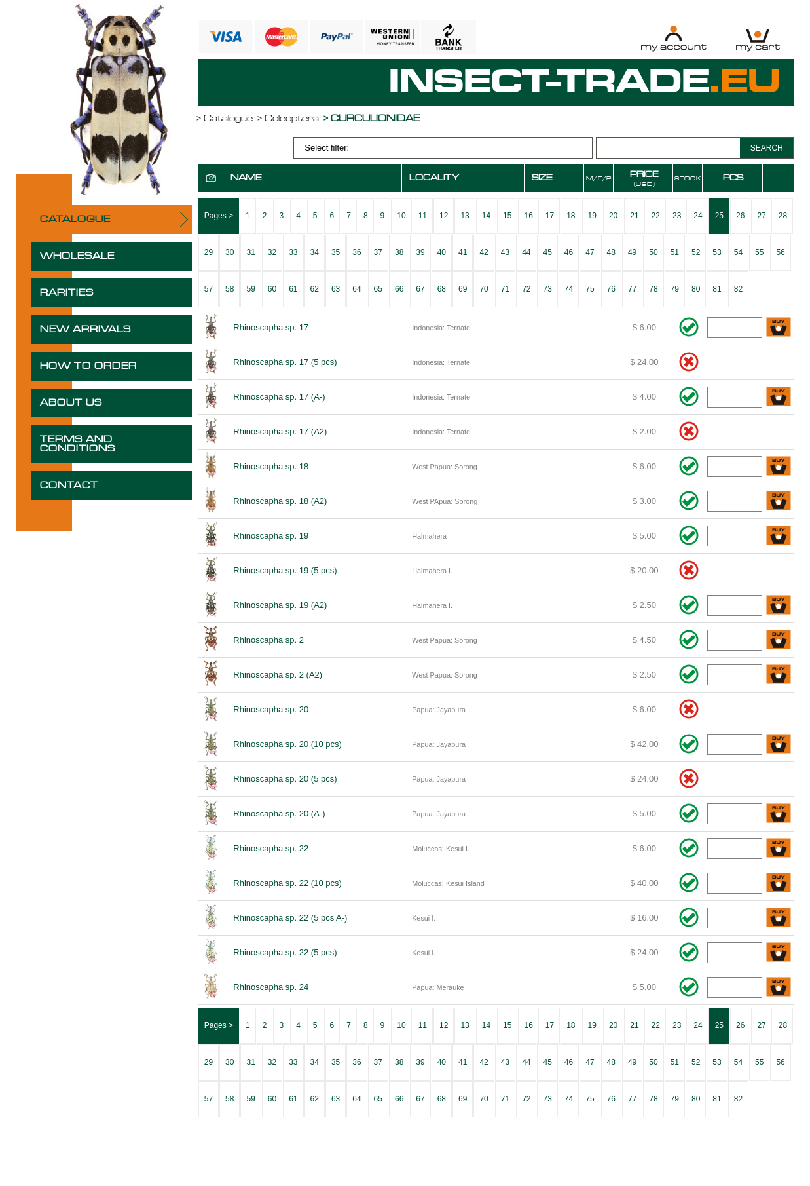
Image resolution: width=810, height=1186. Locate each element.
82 (738, 289)
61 (293, 289)
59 (250, 289)
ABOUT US (71, 403)
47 (589, 252)
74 (568, 289)
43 (505, 252)
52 (695, 252)
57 (208, 289)
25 (719, 215)
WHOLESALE (77, 256)
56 (780, 252)
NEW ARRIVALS (85, 329)
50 (653, 252)
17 (549, 215)
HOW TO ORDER (88, 366)
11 (422, 215)
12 (443, 215)
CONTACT (69, 485)
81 (716, 289)
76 (611, 289)
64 (356, 289)
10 (401, 215)
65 (378, 289)
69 (462, 289)
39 (420, 252)
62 (314, 289)
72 (526, 289)
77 (632, 289)
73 (547, 289)
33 (293, 252)
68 (441, 289)
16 (528, 215)
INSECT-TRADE (585, 83)
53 (716, 252)
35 (335, 252)
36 (356, 252)
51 (675, 252)
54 (738, 252)
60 (272, 289)
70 (483, 289)
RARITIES (67, 292)
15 (507, 215)
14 (486, 215)
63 (335, 289)
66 (399, 289)
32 (272, 252)
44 (526, 252)
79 (675, 289)
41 (462, 252)
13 (464, 215)
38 (399, 252)
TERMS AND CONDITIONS (77, 444)
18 (570, 215)
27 (761, 215)
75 (589, 289)
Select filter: (326, 148)
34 (314, 252)
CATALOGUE (75, 219)
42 (483, 252)
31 (250, 252)
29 (208, 252)
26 (740, 215)
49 (632, 252)
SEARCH (766, 148)
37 (378, 252)
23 (676, 215)
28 (783, 215)
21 (634, 215)
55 (759, 252)
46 (568, 252)
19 (592, 215)
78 (653, 289)
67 (420, 289)
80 (695, 289)
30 (229, 252)
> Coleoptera (288, 118)
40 (441, 252)
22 (656, 215)
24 (697, 215)
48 (611, 252)
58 (229, 289)
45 (547, 252)
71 (505, 289)
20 (613, 215)
